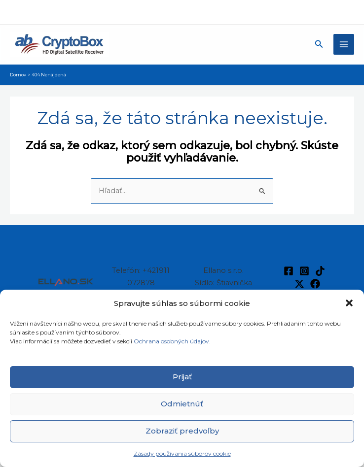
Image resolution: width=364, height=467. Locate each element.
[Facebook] (288, 271)
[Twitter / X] (299, 284)
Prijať (182, 376)
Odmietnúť (182, 403)
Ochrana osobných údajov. (173, 341)
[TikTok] (320, 271)
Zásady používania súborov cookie (182, 453)
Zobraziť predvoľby (182, 430)
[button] (349, 303)
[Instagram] (304, 271)
